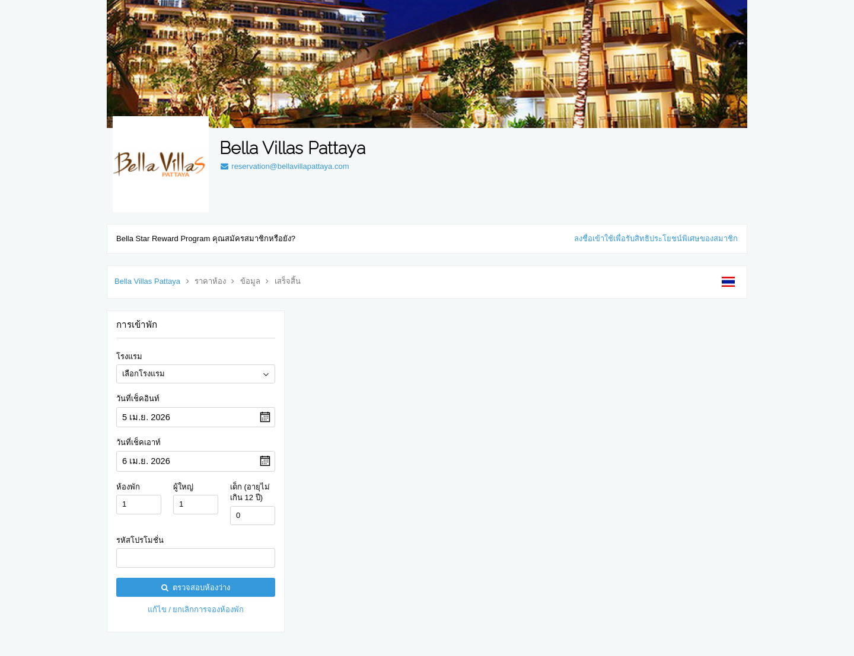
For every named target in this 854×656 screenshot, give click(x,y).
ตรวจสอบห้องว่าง (195, 587)
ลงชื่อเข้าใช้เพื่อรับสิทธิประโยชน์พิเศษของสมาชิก (656, 238)
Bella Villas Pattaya (147, 281)
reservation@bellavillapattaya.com (284, 166)
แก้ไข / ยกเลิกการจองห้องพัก (196, 609)
